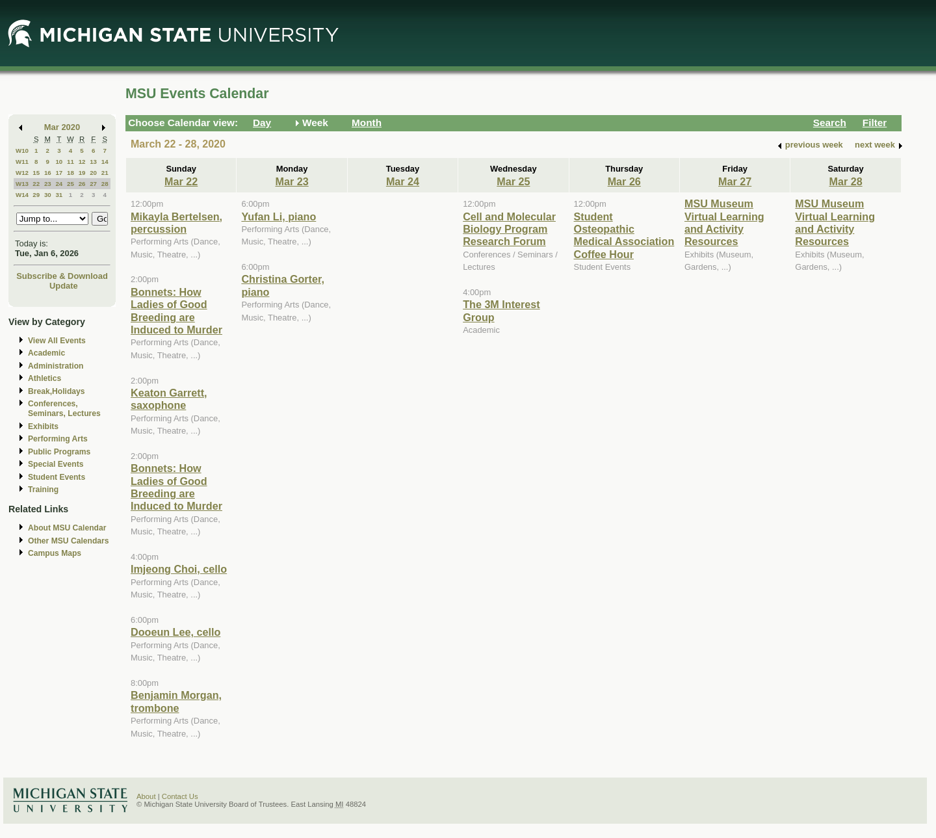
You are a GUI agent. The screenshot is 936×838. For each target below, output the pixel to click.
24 (58, 183)
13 (93, 161)
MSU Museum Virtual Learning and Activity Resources (724, 222)
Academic (46, 353)
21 (105, 172)
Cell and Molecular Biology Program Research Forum (509, 229)
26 (82, 183)
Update (63, 286)
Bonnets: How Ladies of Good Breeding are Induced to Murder (176, 310)
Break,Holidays (56, 391)
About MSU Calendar (67, 527)
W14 (22, 194)
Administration (55, 366)
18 (70, 172)
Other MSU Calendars (68, 540)
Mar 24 (402, 181)
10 (58, 161)
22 (36, 183)
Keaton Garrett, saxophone (169, 399)
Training (43, 489)
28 (105, 183)
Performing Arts (58, 438)
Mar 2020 (62, 127)
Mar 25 (513, 181)
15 (36, 172)
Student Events (56, 477)
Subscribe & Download (62, 276)
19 (82, 172)
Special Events (55, 464)
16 (47, 172)
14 (105, 161)
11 (70, 161)
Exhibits (43, 426)
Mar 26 (624, 181)
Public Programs (59, 451)
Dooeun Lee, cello (175, 632)
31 (58, 194)
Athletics (44, 378)
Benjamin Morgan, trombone (176, 701)
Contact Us (180, 796)
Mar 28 (845, 181)
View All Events (57, 340)
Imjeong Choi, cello (179, 569)
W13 (22, 183)
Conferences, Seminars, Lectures (64, 408)
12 (82, 161)
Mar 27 (734, 181)
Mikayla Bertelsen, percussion (176, 223)
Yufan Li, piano (278, 216)
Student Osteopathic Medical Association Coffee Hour (624, 235)
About (146, 796)
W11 (22, 161)
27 (93, 183)
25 (70, 183)
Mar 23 (291, 181)
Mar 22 (181, 181)
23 (47, 183)
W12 (22, 172)
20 (93, 172)
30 (47, 194)
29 (36, 194)
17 (58, 172)
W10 (22, 150)
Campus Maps (54, 553)
